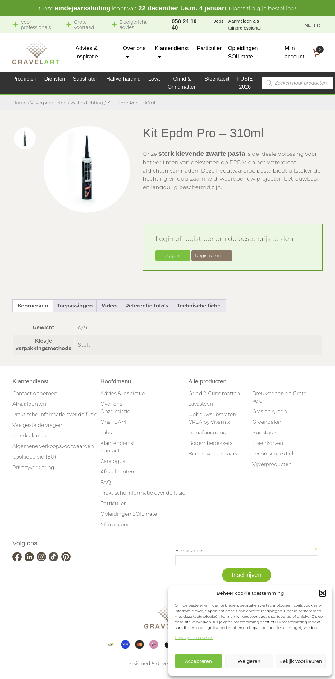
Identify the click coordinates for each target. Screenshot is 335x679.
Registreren (211, 255)
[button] (322, 593)
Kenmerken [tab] (33, 306)
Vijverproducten (48, 103)
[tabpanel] (87, 169)
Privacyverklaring (33, 467)
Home (19, 103)
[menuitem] (308, 24)
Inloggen (172, 255)
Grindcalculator (31, 436)
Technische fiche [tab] (199, 306)
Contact (110, 451)
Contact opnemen (34, 393)
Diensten (54, 79)
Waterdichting (87, 103)
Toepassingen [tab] (75, 306)
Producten (24, 79)
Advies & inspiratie (122, 393)
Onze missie (115, 411)
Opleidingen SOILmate (128, 514)
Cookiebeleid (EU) (34, 457)
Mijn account (116, 525)
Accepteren (198, 661)
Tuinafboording (207, 433)
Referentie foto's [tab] (146, 306)
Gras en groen (269, 411)
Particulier (209, 48)
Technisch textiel (272, 454)
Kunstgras (264, 433)
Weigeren (248, 661)
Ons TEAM (113, 422)
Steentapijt (216, 79)
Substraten (86, 79)
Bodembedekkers (210, 443)
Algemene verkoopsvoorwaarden (53, 446)
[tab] (24, 138)
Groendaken (267, 422)
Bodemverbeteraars (212, 454)
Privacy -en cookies (194, 637)
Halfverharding (123, 79)
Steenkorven (267, 443)
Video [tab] (109, 306)
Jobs (218, 21)
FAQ (105, 482)
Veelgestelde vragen (37, 425)
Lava (154, 79)
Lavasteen (200, 404)
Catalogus (112, 461)
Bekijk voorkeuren (300, 661)
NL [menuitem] (308, 24)
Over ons (111, 404)
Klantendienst (117, 443)
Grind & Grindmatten (214, 393)
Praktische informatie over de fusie (54, 415)
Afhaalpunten (29, 404)
